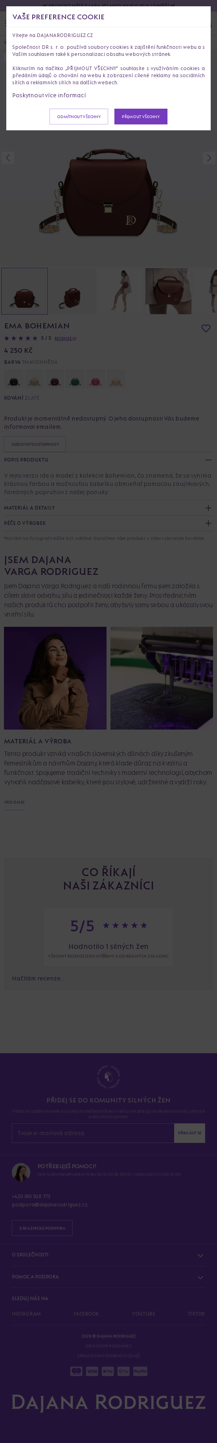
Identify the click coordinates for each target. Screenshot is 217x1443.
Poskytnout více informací (49, 95)
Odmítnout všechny (79, 116)
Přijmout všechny (141, 116)
